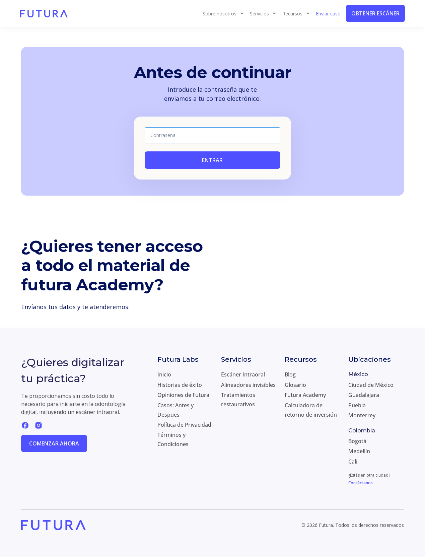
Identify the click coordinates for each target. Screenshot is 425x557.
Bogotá (357, 441)
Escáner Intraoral (243, 374)
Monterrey (361, 415)
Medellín (359, 451)
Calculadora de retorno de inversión (311, 410)
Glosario (295, 385)
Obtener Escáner (375, 13)
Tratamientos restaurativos (238, 399)
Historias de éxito (179, 385)
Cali (352, 461)
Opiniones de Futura (183, 395)
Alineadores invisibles (248, 385)
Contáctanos (360, 483)
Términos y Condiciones (173, 439)
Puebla (357, 405)
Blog (290, 374)
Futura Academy (305, 395)
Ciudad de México (371, 385)
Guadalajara (363, 395)
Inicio (164, 374)
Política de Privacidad (184, 424)
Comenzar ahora (54, 443)
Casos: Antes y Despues (175, 410)
